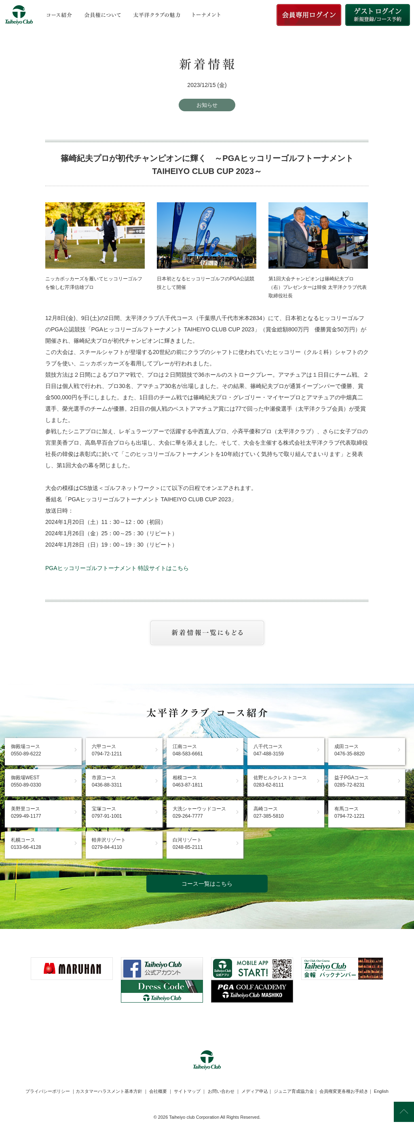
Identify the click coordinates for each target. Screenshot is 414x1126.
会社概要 (158, 1091)
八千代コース (268, 750)
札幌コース (26, 843)
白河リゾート (188, 843)
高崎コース (268, 812)
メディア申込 (254, 1091)
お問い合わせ (221, 1091)
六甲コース (107, 750)
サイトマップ (187, 1091)
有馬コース (349, 812)
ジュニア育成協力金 (294, 1091)
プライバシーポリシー (47, 1091)
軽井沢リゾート (109, 843)
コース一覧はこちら (207, 883)
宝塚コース (107, 812)
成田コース (349, 750)
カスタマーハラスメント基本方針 (109, 1091)
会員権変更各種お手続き (343, 1091)
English (381, 1091)
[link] (207, 1022)
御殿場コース (26, 750)
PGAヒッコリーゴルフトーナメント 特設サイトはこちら (117, 568)
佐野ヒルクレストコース (280, 781)
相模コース (188, 781)
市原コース (107, 781)
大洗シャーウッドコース (199, 812)
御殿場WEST (26, 781)
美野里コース (26, 812)
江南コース (188, 750)
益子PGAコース (351, 781)
